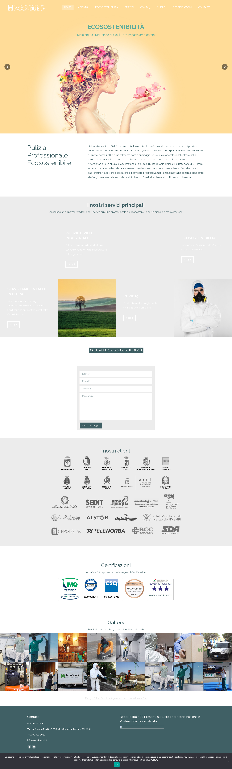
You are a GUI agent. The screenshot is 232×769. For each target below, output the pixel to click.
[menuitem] (68, 7)
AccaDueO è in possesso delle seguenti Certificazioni (116, 572)
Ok (116, 765)
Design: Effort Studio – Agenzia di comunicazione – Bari (116, 698)
